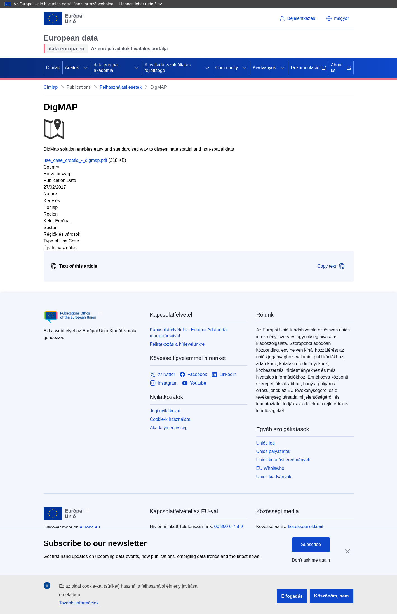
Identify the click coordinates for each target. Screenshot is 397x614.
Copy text (331, 266)
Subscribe (311, 544)
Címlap (53, 67)
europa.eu (90, 527)
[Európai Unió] (64, 18)
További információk (78, 603)
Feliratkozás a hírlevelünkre (177, 344)
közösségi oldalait (305, 526)
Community (226, 67)
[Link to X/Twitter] (162, 374)
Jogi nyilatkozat (165, 410)
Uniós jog (265, 443)
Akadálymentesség (169, 427)
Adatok (72, 67)
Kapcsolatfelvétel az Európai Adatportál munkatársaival (189, 332)
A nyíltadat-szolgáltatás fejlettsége (168, 67)
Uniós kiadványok (273, 476)
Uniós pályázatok (273, 451)
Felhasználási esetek (120, 87)
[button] (337, 18)
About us (341, 67)
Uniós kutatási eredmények (283, 459)
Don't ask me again (311, 560)
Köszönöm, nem (331, 596)
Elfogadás (291, 596)
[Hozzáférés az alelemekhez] (85, 68)
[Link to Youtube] (194, 383)
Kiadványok (264, 67)
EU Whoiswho (270, 468)
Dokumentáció (308, 67)
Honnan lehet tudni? (140, 3)
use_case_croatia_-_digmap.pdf (75, 160)
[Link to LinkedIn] (224, 374)
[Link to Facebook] (193, 374)
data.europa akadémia (106, 67)
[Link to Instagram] (164, 383)
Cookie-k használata (170, 419)
